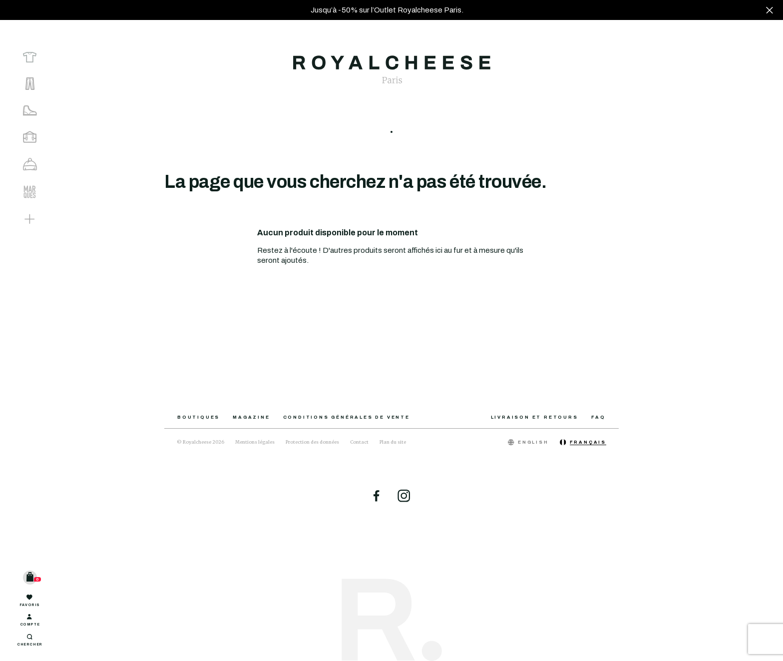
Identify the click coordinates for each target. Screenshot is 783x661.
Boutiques (198, 417)
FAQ (598, 417)
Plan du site (393, 442)
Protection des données (312, 442)
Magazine (251, 417)
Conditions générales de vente (346, 417)
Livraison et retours (534, 417)
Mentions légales (255, 442)
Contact (359, 442)
